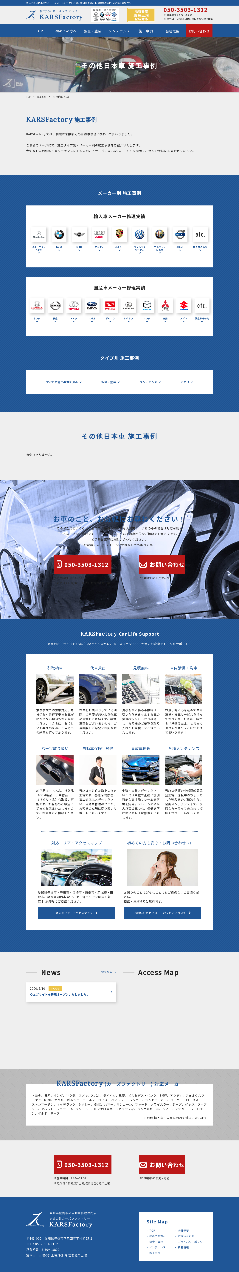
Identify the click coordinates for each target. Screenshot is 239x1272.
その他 (185, 373)
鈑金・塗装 (93, 30)
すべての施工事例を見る (62, 373)
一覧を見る (104, 964)
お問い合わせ (199, 30)
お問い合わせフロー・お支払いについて (160, 904)
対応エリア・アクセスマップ (74, 904)
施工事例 (146, 30)
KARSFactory (113, 1269)
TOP (39, 30)
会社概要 (172, 30)
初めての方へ (66, 30)
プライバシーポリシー (189, 1233)
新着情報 (180, 1239)
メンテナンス (119, 30)
